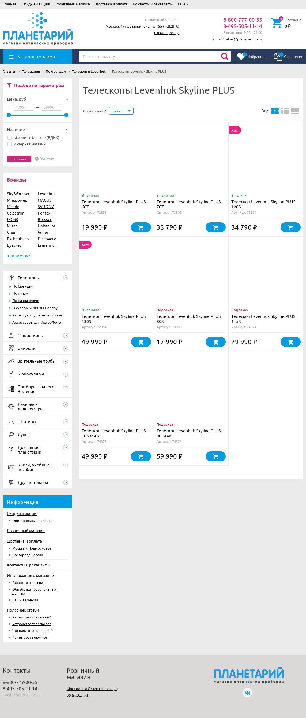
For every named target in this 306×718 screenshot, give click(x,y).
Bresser (45, 219)
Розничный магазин (72, 3)
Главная (9, 3)
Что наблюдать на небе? (32, 630)
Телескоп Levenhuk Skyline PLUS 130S (114, 318)
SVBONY (46, 206)
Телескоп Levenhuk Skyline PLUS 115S (263, 318)
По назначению (25, 300)
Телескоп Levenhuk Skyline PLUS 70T (189, 204)
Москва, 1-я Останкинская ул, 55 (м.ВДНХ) (142, 26)
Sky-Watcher (18, 193)
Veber (43, 232)
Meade (13, 206)
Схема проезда (166, 32)
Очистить (47, 159)
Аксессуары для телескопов (37, 314)
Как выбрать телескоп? (31, 617)
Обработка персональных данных (34, 591)
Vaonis (13, 232)
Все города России (27, 555)
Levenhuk (47, 193)
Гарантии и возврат (28, 582)
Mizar (12, 225)
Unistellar (46, 225)
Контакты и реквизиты (153, 3)
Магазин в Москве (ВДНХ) (33, 137)
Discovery (47, 238)
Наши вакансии (25, 600)
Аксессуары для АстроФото (36, 322)
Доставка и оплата (111, 3)
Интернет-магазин (26, 143)
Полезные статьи (23, 609)
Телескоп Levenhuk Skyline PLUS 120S (263, 204)
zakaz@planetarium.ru (243, 38)
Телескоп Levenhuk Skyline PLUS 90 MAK (189, 433)
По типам (20, 293)
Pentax (44, 212)
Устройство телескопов (31, 623)
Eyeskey (14, 245)
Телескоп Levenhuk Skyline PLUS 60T (114, 204)
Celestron (16, 212)
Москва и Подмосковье (31, 548)
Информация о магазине (30, 575)
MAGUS (44, 199)
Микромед (17, 199)
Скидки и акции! (36, 3)
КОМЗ (12, 219)
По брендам (22, 285)
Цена (117, 110)
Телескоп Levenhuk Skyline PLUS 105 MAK (114, 433)
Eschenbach (18, 238)
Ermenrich (47, 245)
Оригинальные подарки (32, 520)
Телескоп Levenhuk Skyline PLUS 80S (189, 318)
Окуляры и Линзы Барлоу (35, 307)
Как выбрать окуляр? (29, 637)
